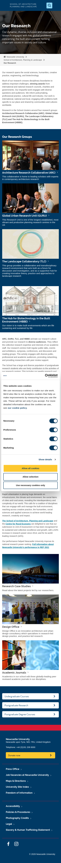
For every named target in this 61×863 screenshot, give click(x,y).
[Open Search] (49, 5)
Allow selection (30, 476)
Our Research (10, 63)
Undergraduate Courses (17, 696)
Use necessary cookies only (30, 485)
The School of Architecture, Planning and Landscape (27, 521)
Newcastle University (15, 57)
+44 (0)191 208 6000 (25, 747)
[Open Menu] (56, 5)
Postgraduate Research (16, 705)
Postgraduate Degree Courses (20, 714)
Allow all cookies (30, 468)
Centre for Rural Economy (18, 524)
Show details (45, 459)
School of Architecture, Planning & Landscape (23, 60)
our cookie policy (17, 408)
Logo (5, 5)
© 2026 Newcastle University (42, 854)
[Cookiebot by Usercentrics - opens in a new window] (45, 376)
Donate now (14, 755)
